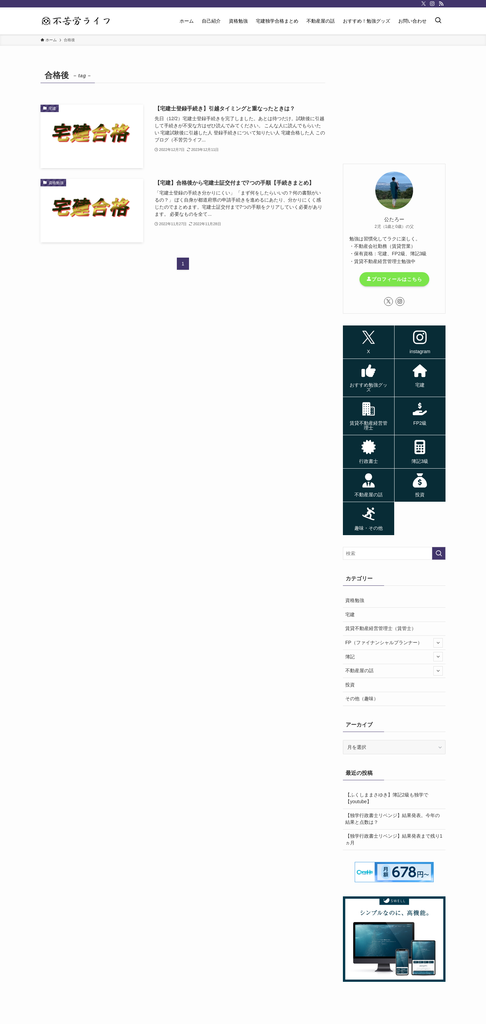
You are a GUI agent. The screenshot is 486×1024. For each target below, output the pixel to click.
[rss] (441, 3)
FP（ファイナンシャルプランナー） (394, 643)
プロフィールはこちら (394, 279)
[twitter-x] (423, 3)
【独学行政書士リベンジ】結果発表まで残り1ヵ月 (393, 839)
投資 (350, 684)
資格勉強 (354, 600)
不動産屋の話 (394, 671)
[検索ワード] (394, 553)
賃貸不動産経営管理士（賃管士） (380, 628)
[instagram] (432, 3)
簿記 (394, 656)
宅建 (350, 614)
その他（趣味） (361, 698)
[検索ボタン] (438, 20)
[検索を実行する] (439, 553)
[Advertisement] (394, 110)
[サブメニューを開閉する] (438, 643)
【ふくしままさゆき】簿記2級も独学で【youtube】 (386, 798)
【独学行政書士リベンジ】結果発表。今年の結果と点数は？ (392, 819)
